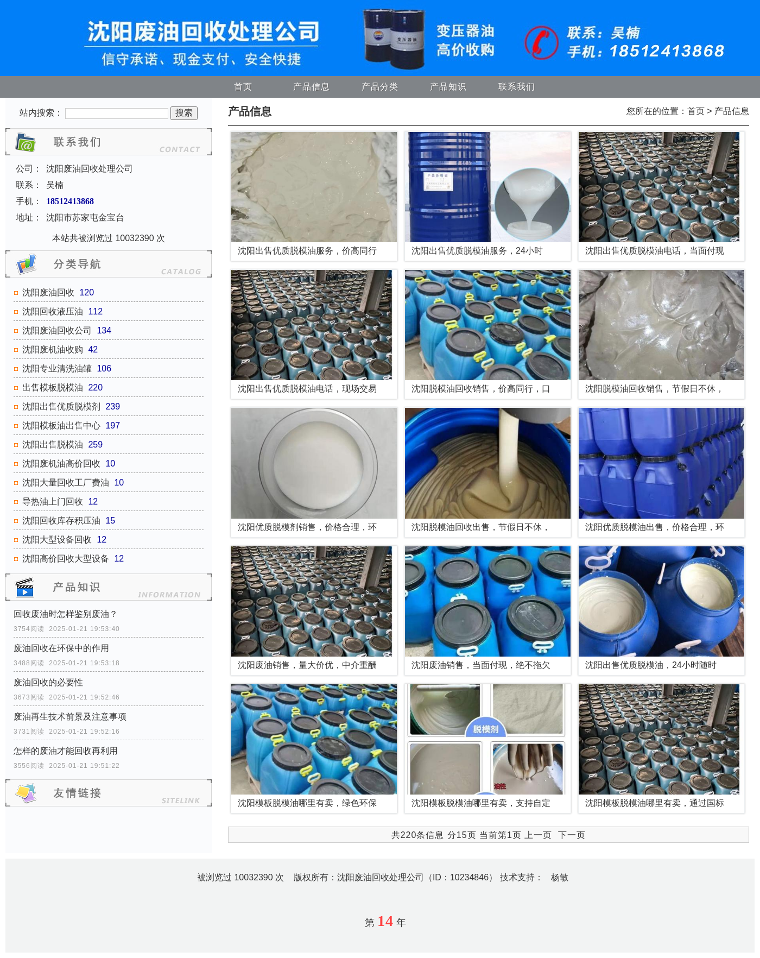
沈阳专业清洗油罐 (57, 368)
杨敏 (559, 877)
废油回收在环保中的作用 (61, 648)
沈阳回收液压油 (52, 311)
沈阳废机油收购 (52, 349)
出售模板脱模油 (52, 387)
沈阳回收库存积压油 (61, 520)
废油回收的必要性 (48, 682)
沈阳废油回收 (48, 292)
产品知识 (448, 86)
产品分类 (380, 86)
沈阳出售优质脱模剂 (61, 406)
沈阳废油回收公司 (57, 330)
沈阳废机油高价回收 (61, 463)
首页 (243, 86)
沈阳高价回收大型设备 (65, 558)
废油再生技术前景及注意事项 (70, 716)
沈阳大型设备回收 (57, 539)
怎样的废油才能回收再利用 (66, 750)
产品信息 (311, 86)
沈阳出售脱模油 (52, 444)
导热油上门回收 (52, 501)
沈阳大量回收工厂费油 (65, 482)
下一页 (572, 835)
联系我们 (516, 86)
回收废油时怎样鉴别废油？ (66, 614)
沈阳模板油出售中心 (61, 425)
